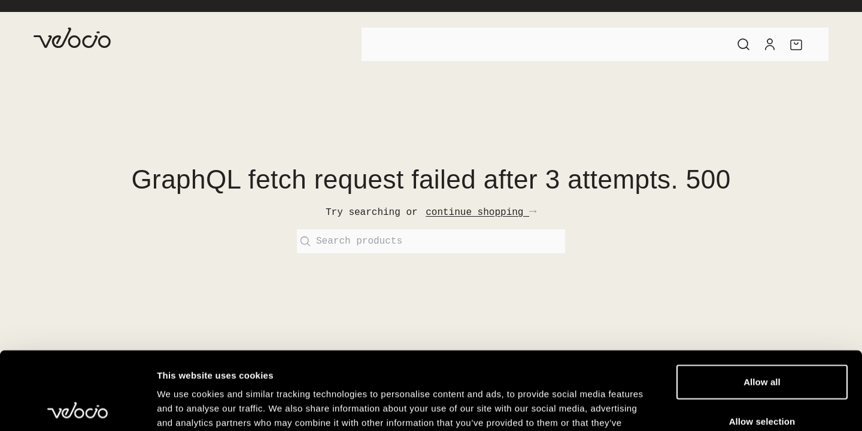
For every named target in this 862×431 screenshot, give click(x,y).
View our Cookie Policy (385, 359)
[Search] (743, 44)
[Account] (770, 44)
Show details (628, 407)
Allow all (762, 304)
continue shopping (481, 212)
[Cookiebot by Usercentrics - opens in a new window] (77, 408)
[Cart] (796, 44)
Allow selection (762, 343)
